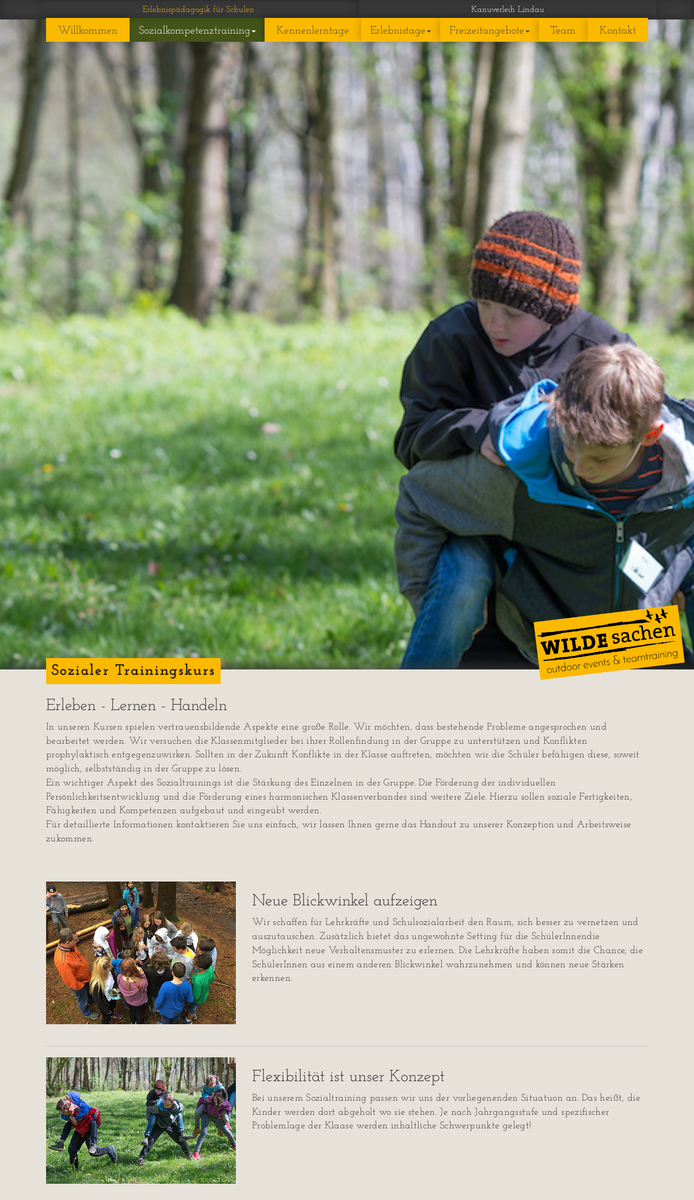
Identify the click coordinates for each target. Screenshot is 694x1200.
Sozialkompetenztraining (197, 30)
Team (563, 30)
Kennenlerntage (313, 30)
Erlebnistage (400, 30)
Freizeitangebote (489, 30)
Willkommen (88, 30)
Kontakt (618, 30)
